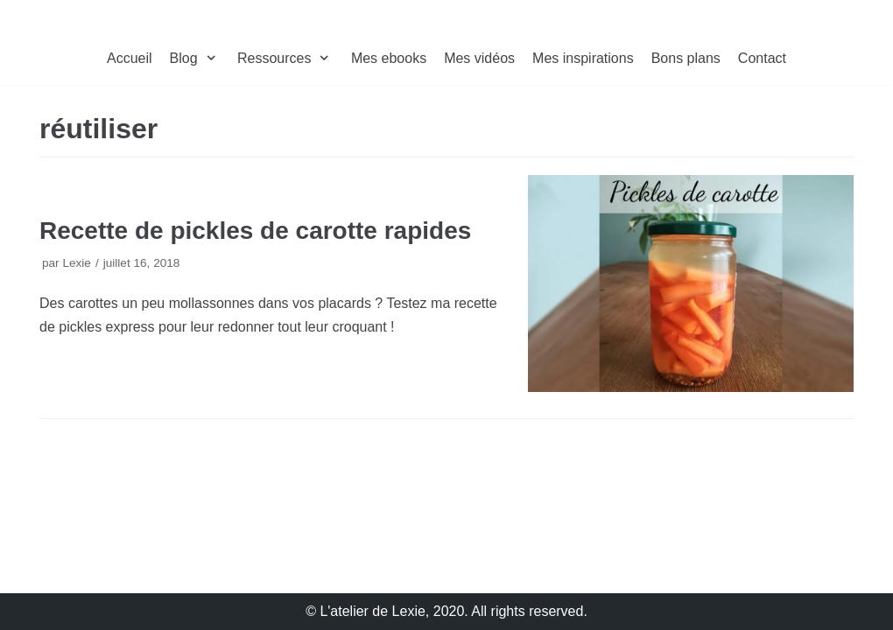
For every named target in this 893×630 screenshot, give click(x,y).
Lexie (76, 263)
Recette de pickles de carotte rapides (255, 230)
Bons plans (686, 58)
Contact (762, 58)
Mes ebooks (388, 58)
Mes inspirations (583, 58)
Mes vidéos (479, 58)
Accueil (129, 58)
